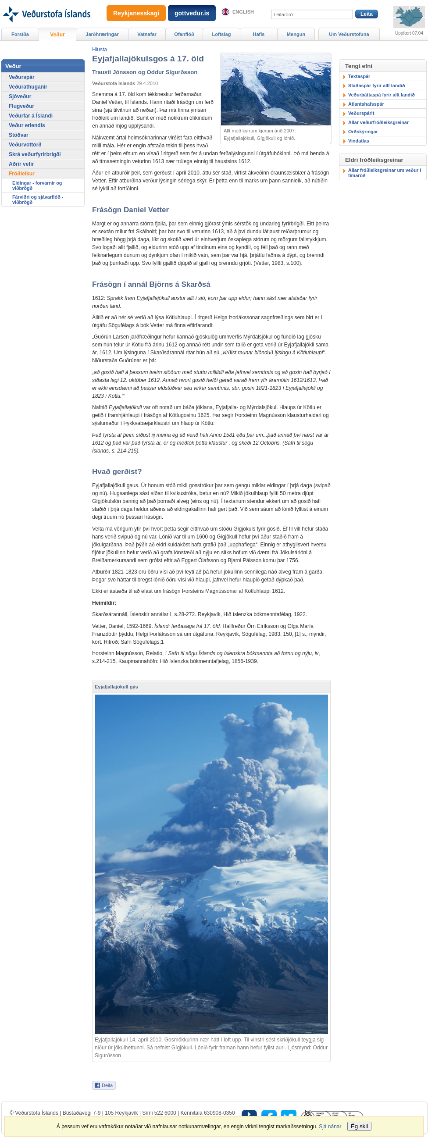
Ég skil (359, 1126)
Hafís (259, 34)
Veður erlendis (27, 125)
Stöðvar (19, 135)
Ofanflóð (184, 34)
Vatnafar (147, 34)
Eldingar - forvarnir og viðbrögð (37, 185)
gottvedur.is (192, 13)
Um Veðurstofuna (349, 34)
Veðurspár (22, 77)
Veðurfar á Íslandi (31, 116)
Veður (57, 35)
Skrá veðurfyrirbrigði (35, 154)
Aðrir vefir (21, 164)
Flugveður (21, 106)
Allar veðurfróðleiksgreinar (378, 122)
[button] (99, 49)
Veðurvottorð (25, 145)
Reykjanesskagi (136, 13)
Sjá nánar (330, 1126)
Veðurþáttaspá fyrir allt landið (381, 94)
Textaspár (359, 76)
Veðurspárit (361, 113)
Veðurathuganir (28, 87)
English (243, 11)
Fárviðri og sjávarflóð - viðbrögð (37, 199)
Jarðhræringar (102, 34)
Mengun (296, 34)
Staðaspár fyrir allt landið (376, 85)
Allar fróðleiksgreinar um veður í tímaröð (384, 173)
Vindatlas (358, 140)
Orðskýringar (363, 131)
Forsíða (20, 34)
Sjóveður (20, 96)
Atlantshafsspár (366, 104)
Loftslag (221, 34)
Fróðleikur (22, 174)
